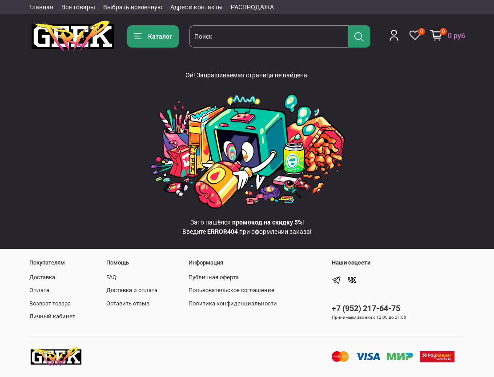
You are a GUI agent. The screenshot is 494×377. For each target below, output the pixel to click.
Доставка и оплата (131, 290)
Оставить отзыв (127, 303)
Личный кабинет (52, 316)
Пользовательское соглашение (231, 290)
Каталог (153, 36)
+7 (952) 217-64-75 (366, 308)
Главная (41, 7)
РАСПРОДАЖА (252, 7)
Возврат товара (50, 303)
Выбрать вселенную (132, 7)
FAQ (111, 277)
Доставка (42, 277)
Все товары (78, 7)
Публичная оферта (214, 277)
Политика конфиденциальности (233, 303)
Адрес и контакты (196, 7)
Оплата (39, 290)
